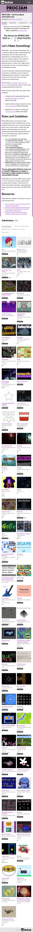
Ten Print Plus (5, 620)
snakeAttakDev (20, 728)
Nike (18, 772)
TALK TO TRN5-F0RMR (8, 725)
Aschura (4, 514)
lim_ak (3, 642)
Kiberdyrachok (5, 469)
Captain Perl (20, 273)
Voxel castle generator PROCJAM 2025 (8, 294)
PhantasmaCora (5, 386)
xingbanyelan (5, 859)
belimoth (19, 837)
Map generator (6, 640)
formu (18, 359)
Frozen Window (21, 403)
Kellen (3, 427)
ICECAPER (20, 554)
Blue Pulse (4, 664)
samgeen (4, 750)
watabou (4, 252)
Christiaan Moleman (21, 252)
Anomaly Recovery (7, 446)
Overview (4, 22)
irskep (3, 728)
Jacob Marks (5, 274)
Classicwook (20, 667)
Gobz (3, 533)
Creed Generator (21, 664)
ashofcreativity (5, 406)
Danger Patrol (5, 790)
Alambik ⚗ (19, 318)
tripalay (18, 362)
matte (3, 667)
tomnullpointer (20, 491)
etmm (3, 492)
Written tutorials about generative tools (17, 207)
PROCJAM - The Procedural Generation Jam (13, 16)
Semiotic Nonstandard (23, 769)
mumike (19, 793)
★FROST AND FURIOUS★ (21, 314)
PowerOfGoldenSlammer (23, 859)
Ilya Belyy (4, 296)
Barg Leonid (19, 881)
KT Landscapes (6, 898)
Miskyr (19, 270)
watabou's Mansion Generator (14, 98)
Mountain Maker (21, 620)
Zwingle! (19, 812)
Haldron (19, 601)
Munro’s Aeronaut (10, 106)
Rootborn (4, 468)
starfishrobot (20, 623)
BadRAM (19, 536)
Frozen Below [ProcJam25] (5, 382)
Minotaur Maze (21, 686)
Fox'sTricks (4, 558)
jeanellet (4, 837)
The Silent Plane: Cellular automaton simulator (23, 641)
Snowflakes (20, 706)
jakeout (18, 470)
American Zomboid (21, 340)
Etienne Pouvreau (6, 623)
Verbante (19, 903)
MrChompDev (20, 555)
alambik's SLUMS (10, 111)
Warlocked (20, 511)
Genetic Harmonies (22, 381)
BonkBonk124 (5, 449)
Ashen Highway (6, 337)
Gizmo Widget (5, 582)
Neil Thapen (4, 901)
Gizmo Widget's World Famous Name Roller (8, 578)
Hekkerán (4, 362)
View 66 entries (22, 30)
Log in (29, 2)
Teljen (18, 514)
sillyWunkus (4, 340)
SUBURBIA (20, 337)
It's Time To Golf (21, 747)
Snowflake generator (7, 706)
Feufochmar (4, 708)
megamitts (4, 689)
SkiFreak (19, 856)
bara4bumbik (5, 922)
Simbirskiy (19, 687)
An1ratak (19, 449)
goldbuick (4, 793)
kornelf (18, 645)
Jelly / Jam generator (22, 424)
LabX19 (19, 489)
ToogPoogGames (21, 427)
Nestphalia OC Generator (23, 533)
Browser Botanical (7, 424)
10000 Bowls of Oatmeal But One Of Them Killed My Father (23, 900)
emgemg (19, 750)
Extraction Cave (6, 511)
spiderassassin (20, 383)
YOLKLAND (5, 359)
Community (22, 22)
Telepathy (19, 598)
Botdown (19, 468)
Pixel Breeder (20, 293)
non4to (18, 296)
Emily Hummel (20, 579)
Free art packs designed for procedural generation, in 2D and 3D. (17, 209)
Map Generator (21, 725)
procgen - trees (21, 249)
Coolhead (19, 446)
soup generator (6, 878)
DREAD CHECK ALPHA (23, 834)
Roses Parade (20, 578)
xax (2, 317)
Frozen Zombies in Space (23, 790)
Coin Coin (4, 747)
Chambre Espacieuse (7, 769)
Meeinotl (19, 406)
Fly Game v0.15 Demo (8, 919)
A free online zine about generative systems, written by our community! (16, 213)
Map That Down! (6, 834)
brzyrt (18, 815)
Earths (3, 601)
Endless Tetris (5, 856)
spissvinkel (4, 817)
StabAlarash (4, 535)
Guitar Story (5, 598)
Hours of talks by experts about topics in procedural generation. (17, 204)
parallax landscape (7, 314)
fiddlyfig (4, 881)
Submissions (13, 22)
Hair (3, 249)
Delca (3, 772)
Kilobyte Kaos (5, 686)
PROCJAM (11, 19)
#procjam (19, 19)
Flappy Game (20, 878)
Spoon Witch (5, 489)
